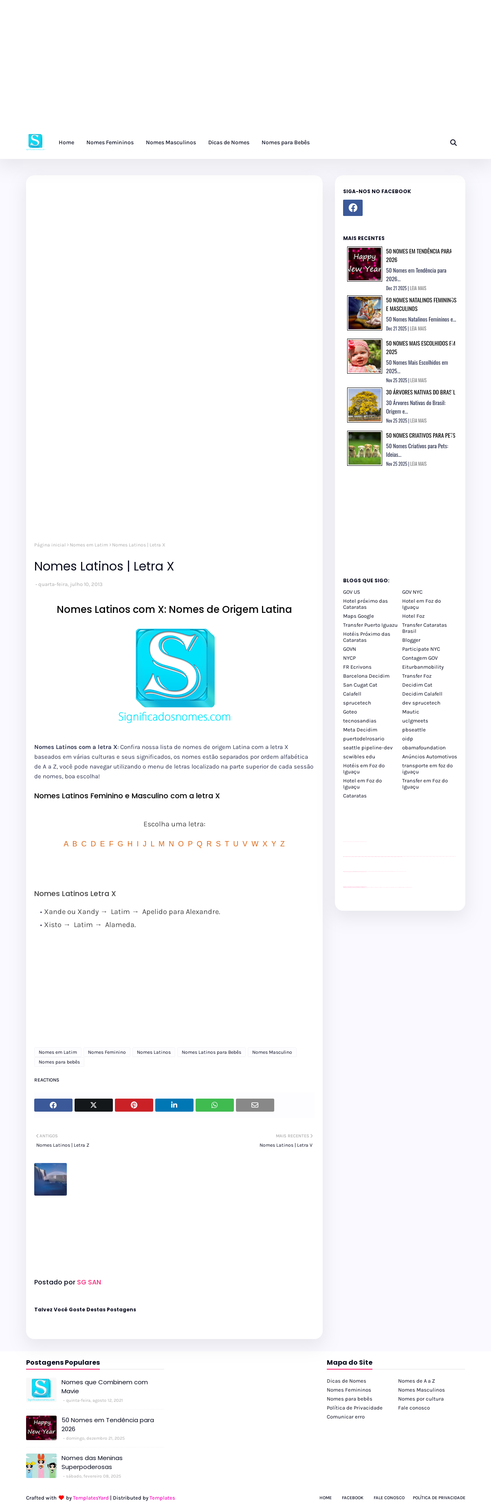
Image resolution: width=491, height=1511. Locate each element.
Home (325, 1497)
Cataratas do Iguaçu (409, 887)
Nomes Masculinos (421, 1390)
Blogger (411, 640)
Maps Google (358, 616)
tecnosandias (360, 721)
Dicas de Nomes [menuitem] (228, 142)
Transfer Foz (417, 676)
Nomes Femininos (349, 1390)
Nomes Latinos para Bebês (211, 1052)
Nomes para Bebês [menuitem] (286, 142)
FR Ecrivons (357, 667)
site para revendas (364, 841)
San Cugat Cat (360, 685)
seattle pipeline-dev (368, 747)
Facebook (352, 1497)
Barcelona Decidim (366, 676)
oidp (407, 739)
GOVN (349, 649)
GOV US (351, 592)
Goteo (350, 712)
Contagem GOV (420, 658)
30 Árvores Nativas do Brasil (421, 392)
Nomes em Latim (89, 545)
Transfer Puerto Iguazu (370, 625)
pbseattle (414, 730)
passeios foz (403, 856)
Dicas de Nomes (346, 1381)
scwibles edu (359, 756)
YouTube (367, 871)
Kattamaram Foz (401, 887)
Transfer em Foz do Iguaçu (425, 784)
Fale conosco (414, 1408)
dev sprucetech (421, 703)
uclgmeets (415, 721)
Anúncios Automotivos (429, 756)
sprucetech (357, 703)
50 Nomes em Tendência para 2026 (108, 1425)
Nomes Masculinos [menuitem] (171, 142)
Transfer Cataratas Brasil (424, 628)
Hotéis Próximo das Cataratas (366, 637)
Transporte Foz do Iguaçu (392, 887)
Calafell (352, 694)
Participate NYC (421, 649)
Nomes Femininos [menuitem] (110, 142)
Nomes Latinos (154, 1052)
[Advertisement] (244, 69)
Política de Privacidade (355, 1408)
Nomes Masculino (272, 1052)
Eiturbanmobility (423, 667)
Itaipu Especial (405, 887)
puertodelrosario (363, 739)
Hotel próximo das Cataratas (365, 604)
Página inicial (50, 545)
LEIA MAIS (418, 288)
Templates (162, 1498)
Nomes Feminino (107, 1052)
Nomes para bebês (59, 1062)
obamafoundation (424, 747)
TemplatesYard (91, 1498)
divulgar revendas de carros (352, 841)
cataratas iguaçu (367, 887)
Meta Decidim (360, 730)
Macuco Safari (397, 887)
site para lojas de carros (346, 841)
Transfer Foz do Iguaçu (386, 887)
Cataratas (355, 796)
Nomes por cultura (421, 1399)
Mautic (410, 712)
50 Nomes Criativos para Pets (421, 435)
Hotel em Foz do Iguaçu (421, 604)
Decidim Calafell (422, 694)
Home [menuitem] (66, 142)
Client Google (370, 871)
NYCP (349, 658)
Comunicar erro (346, 1417)
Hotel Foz (413, 616)
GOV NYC (412, 592)
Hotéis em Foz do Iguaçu (364, 768)
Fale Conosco (389, 1497)
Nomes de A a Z (416, 1381)
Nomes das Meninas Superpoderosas (92, 1462)
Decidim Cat (417, 685)
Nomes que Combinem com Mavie (105, 1387)
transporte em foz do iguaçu (427, 768)
